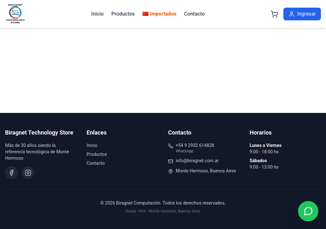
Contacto (194, 14)
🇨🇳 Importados (159, 14)
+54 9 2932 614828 (195, 145)
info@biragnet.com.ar (197, 160)
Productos (123, 14)
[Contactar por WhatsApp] (308, 211)
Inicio (97, 14)
